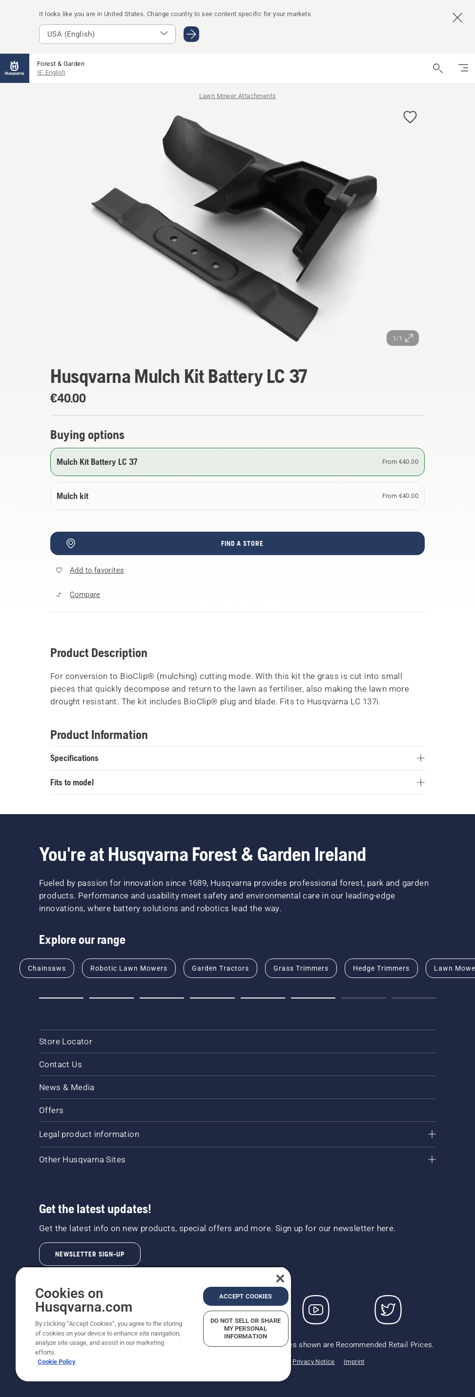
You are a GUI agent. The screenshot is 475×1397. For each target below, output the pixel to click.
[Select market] (107, 34)
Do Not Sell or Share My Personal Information (245, 1328)
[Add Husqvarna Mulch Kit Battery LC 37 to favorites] (410, 117)
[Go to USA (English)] (191, 34)
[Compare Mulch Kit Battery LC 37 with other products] (78, 594)
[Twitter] (388, 1309)
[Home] (14, 68)
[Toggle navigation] (463, 68)
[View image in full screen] (237, 227)
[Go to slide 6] (313, 998)
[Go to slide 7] (363, 998)
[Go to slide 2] (111, 998)
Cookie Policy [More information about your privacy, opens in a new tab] (57, 1361)
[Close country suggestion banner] (457, 17)
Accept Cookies (245, 1296)
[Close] (280, 1278)
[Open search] (438, 68)
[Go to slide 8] (414, 998)
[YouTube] (315, 1309)
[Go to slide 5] (263, 998)
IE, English (51, 72)
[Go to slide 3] (162, 998)
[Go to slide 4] (212, 998)
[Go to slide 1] (61, 998)
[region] (153, 1323)
